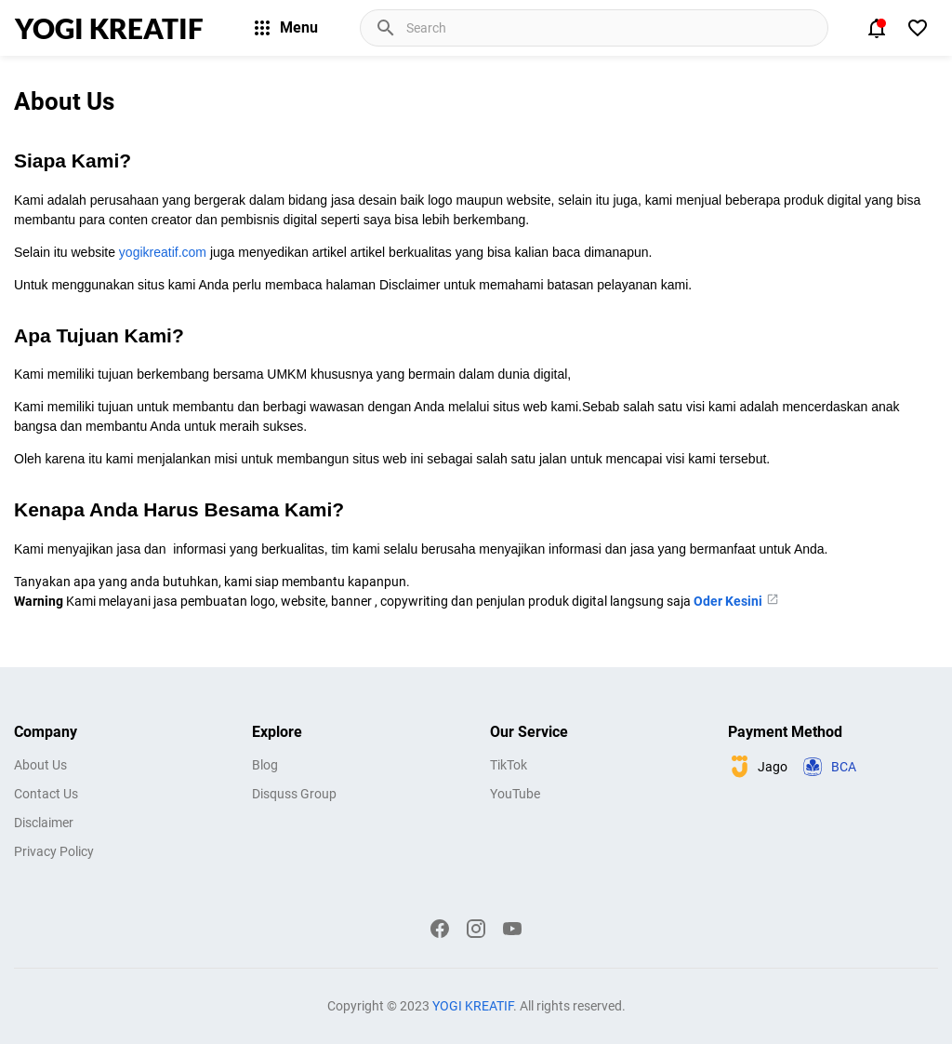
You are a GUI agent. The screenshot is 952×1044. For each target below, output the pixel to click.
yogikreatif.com (162, 252)
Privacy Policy (54, 851)
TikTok (508, 764)
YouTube (515, 793)
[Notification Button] (876, 27)
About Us (40, 764)
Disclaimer (43, 822)
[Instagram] (476, 928)
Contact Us (46, 793)
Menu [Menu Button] (284, 28)
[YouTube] (512, 928)
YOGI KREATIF (109, 28)
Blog (265, 764)
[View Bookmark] (917, 27)
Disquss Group (294, 793)
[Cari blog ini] (615, 28)
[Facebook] (440, 928)
